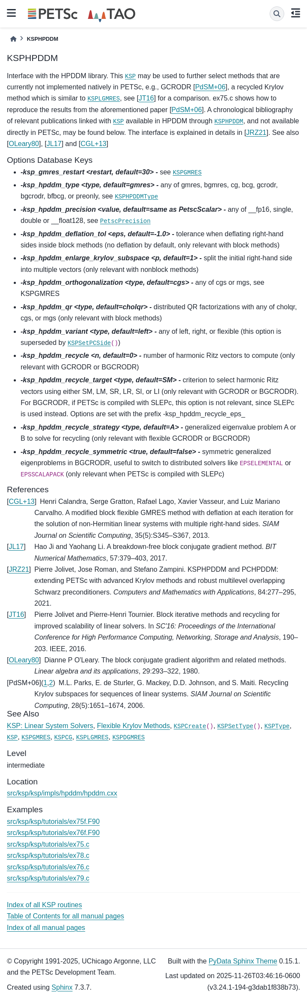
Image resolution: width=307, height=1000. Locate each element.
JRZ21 (256, 132)
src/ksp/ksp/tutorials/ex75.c (48, 844)
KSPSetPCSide (89, 343)
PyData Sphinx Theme (243, 961)
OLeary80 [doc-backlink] (24, 660)
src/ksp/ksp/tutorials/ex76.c (48, 867)
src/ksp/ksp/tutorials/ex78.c (48, 855)
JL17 (54, 143)
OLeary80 (24, 143)
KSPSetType (235, 726)
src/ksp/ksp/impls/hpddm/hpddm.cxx (62, 793)
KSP (130, 76)
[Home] (13, 38)
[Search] (277, 13)
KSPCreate (190, 726)
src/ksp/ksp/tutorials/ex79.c (48, 878)
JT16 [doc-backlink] (16, 614)
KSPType (277, 726)
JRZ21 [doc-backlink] (19, 569)
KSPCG (63, 737)
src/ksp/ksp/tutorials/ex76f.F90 (53, 832)
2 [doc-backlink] (51, 682)
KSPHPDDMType (136, 196)
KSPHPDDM (228, 121)
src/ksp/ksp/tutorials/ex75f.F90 (53, 821)
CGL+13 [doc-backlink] (21, 501)
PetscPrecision (125, 221)
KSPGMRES (187, 172)
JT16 (146, 98)
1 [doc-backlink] (45, 682)
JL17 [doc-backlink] (16, 546)
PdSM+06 (210, 87)
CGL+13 (93, 143)
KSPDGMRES (128, 737)
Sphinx (62, 987)
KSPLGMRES (104, 98)
